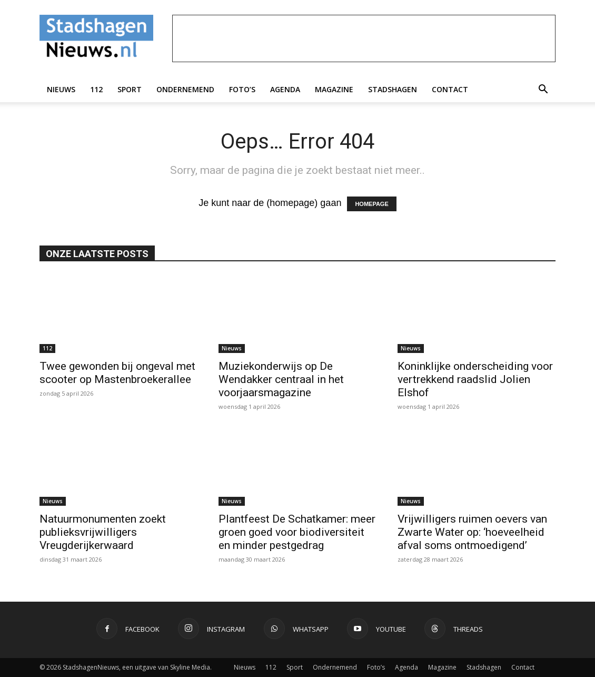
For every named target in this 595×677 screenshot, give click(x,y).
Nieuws (61, 89)
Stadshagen (392, 89)
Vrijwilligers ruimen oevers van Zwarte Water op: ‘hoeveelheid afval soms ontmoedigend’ (472, 532)
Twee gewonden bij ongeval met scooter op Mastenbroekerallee (117, 373)
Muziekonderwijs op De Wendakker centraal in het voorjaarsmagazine (281, 379)
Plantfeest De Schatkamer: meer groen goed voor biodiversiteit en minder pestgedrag (297, 532)
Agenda (285, 89)
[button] (543, 89)
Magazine (334, 89)
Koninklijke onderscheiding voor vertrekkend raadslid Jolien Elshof (475, 379)
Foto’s (242, 89)
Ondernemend (185, 89)
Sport (129, 89)
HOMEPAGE (371, 204)
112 (96, 89)
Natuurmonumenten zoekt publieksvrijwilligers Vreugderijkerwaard (102, 532)
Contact (450, 89)
